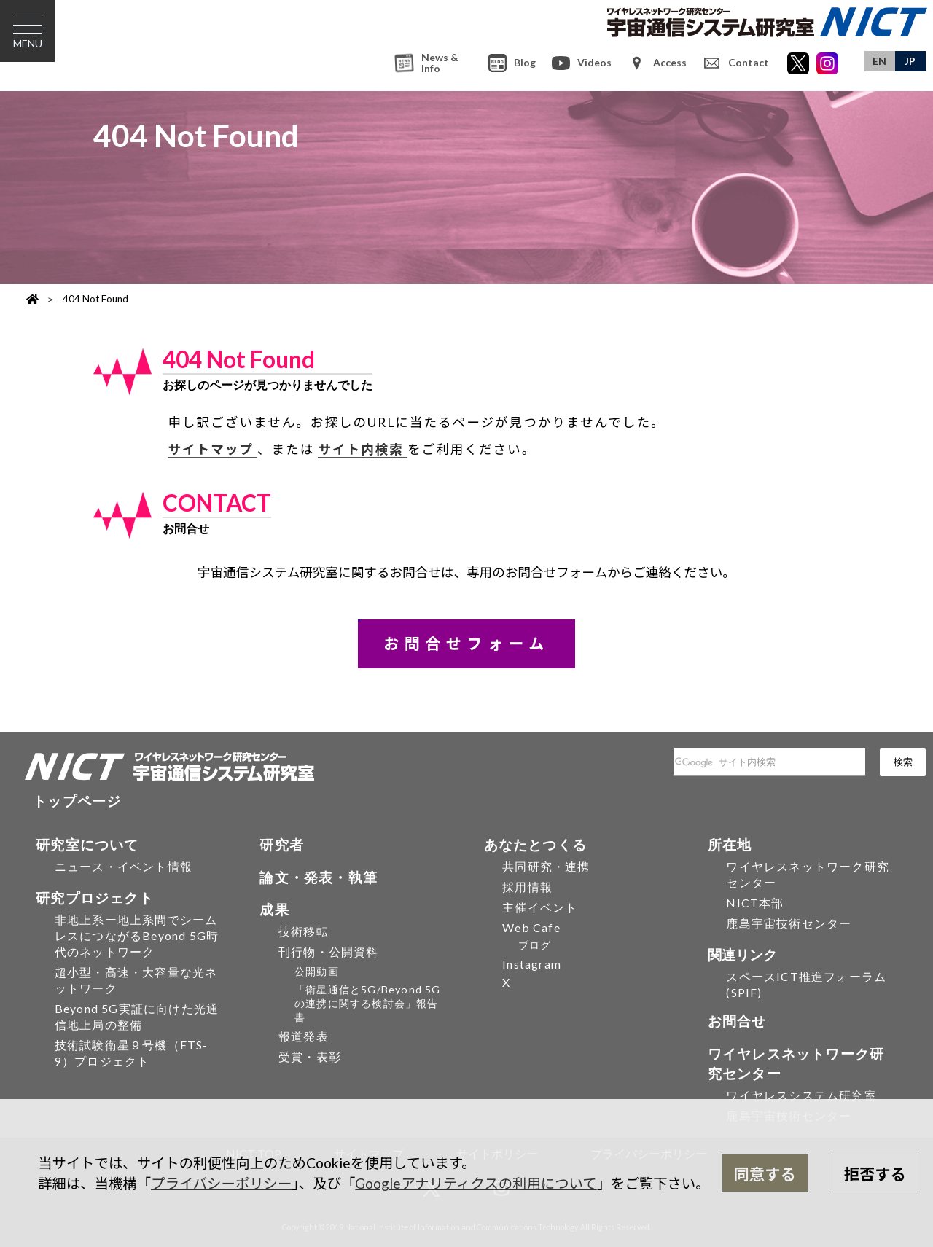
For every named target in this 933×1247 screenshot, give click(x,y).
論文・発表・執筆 (318, 877)
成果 (274, 909)
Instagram (531, 964)
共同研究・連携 (546, 866)
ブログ (535, 945)
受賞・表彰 (309, 1056)
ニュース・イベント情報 (123, 866)
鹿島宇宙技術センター (788, 923)
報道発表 (303, 1036)
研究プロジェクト (95, 897)
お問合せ (737, 1020)
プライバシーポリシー (221, 1183)
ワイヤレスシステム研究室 (801, 1095)
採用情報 (527, 887)
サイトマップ (212, 449)
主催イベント (539, 907)
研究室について (87, 844)
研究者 (281, 844)
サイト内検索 (362, 449)
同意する (765, 1174)
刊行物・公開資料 (328, 951)
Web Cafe (531, 927)
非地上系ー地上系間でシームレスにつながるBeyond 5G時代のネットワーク (137, 935)
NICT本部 (755, 903)
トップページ (77, 800)
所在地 (730, 844)
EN (879, 61)
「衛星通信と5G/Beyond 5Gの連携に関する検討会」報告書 (367, 1003)
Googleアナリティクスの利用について (475, 1183)
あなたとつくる (535, 844)
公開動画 (316, 971)
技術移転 (303, 931)
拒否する (875, 1174)
